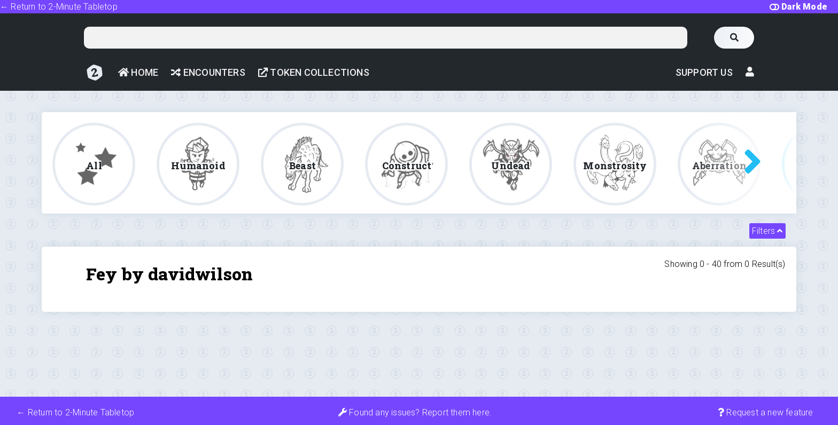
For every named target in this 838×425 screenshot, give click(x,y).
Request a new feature (765, 412)
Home (138, 72)
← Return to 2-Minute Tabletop (59, 7)
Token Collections (313, 72)
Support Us (704, 72)
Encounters (208, 72)
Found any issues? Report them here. (415, 412)
